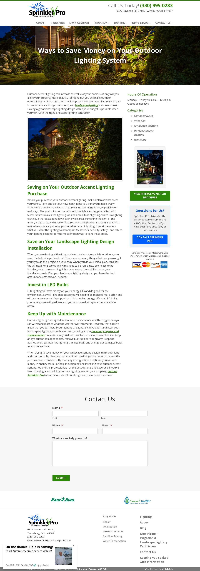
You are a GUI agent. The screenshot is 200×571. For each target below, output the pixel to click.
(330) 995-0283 (156, 5)
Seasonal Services (113, 531)
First (54, 418)
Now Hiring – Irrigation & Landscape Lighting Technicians (153, 540)
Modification (110, 526)
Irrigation (101, 22)
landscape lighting (86, 105)
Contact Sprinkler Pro (150, 239)
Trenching (58, 22)
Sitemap (83, 569)
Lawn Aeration (79, 22)
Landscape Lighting (146, 126)
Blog (143, 528)
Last (103, 418)
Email (107, 425)
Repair (106, 521)
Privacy (92, 569)
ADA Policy (103, 569)
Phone (57, 425)
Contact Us (163, 22)
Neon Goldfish (166, 569)
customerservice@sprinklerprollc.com (49, 540)
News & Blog (140, 22)
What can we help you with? (69, 438)
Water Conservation (114, 540)
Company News (143, 116)
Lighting (119, 22)
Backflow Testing (112, 536)
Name (57, 407)
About (40, 22)
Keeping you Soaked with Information (154, 560)
